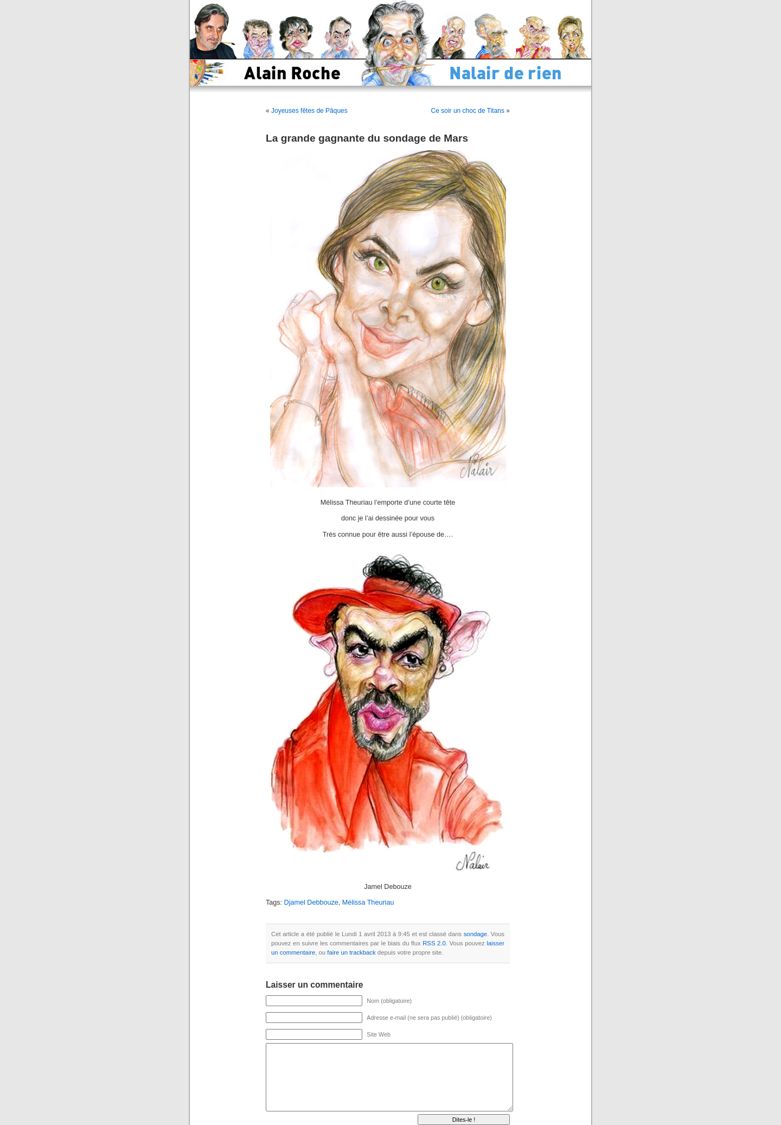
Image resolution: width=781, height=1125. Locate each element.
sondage (475, 934)
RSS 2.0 (434, 943)
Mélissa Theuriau (368, 902)
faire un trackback (351, 952)
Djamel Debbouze (311, 902)
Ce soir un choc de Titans (467, 111)
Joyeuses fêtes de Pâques (309, 111)
